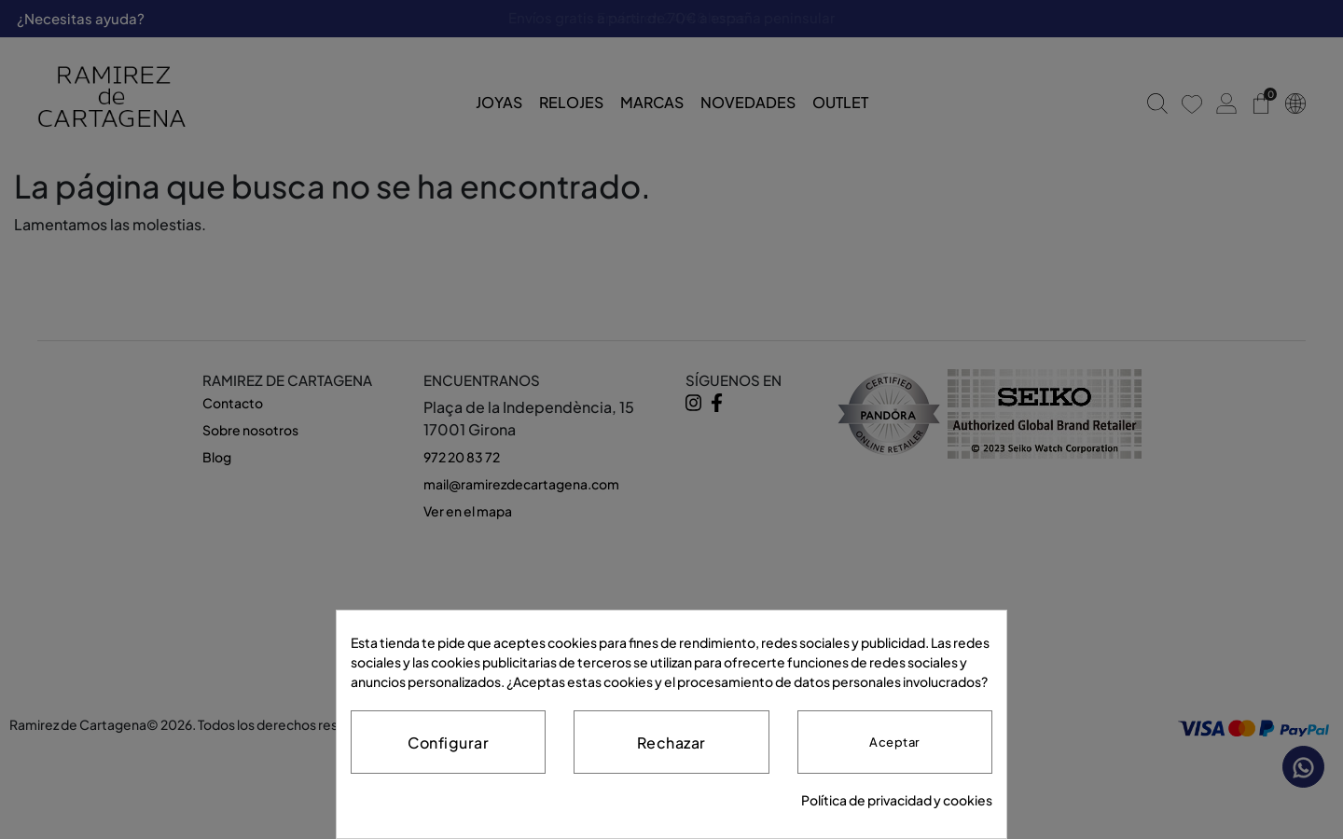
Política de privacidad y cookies (896, 799)
